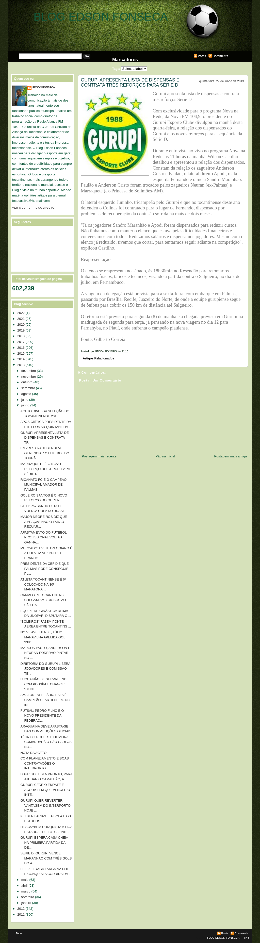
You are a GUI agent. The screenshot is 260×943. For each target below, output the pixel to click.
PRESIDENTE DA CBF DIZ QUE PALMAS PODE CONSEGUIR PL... (44, 568)
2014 (21, 359)
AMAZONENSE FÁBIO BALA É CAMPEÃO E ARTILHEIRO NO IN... (45, 700)
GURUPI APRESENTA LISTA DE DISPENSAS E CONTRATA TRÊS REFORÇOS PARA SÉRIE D (130, 82)
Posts (202, 56)
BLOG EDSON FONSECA (101, 16)
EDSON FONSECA (43, 87)
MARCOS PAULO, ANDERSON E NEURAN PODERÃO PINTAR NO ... (45, 653)
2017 (21, 342)
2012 (21, 909)
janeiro (26, 903)
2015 (21, 353)
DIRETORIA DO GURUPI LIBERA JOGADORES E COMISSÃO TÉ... (45, 668)
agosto (26, 394)
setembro (28, 388)
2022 (21, 313)
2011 (21, 914)
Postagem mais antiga (230, 456)
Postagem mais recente (99, 456)
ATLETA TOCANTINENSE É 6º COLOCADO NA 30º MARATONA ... (43, 584)
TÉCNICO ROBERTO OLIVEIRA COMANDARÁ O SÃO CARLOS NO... (45, 742)
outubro (26, 382)
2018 (21, 336)
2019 (21, 330)
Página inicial (165, 456)
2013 (21, 365)
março (25, 891)
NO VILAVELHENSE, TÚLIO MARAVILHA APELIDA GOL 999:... (42, 637)
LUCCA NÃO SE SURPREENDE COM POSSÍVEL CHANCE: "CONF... (44, 684)
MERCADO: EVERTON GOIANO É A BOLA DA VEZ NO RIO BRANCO (46, 553)
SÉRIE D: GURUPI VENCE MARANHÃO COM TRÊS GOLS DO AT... (46, 858)
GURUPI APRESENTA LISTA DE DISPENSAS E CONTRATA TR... (44, 437)
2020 (21, 324)
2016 (21, 348)
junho (25, 405)
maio (24, 880)
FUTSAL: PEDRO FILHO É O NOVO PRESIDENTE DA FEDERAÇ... (42, 715)
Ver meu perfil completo (33, 207)
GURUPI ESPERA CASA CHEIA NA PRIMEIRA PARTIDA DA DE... (44, 842)
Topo (19, 933)
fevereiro (27, 897)
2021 (21, 319)
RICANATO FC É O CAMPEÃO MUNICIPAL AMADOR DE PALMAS (43, 484)
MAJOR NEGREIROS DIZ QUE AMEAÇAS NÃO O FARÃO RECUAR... (43, 521)
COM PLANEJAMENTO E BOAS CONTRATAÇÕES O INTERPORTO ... (44, 763)
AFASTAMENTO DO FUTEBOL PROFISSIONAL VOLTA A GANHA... (43, 537)
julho (24, 400)
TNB (246, 937)
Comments (220, 56)
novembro (28, 376)
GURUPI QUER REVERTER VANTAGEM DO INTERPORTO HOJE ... (45, 805)
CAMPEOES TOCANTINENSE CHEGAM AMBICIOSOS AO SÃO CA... (43, 600)
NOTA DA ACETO (33, 753)
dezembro (28, 371)
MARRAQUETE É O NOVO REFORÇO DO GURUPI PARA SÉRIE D (45, 469)
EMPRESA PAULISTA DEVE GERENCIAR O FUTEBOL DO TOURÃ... (44, 453)
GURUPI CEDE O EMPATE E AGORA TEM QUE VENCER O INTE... (45, 790)
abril (24, 885)
